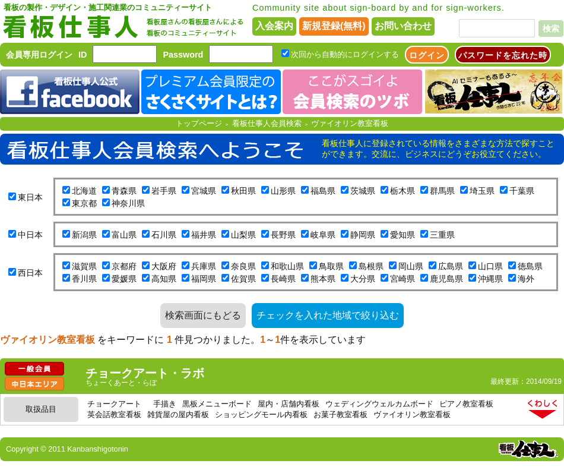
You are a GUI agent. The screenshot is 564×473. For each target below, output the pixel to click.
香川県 (84, 278)
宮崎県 (402, 278)
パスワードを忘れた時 (502, 55)
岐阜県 (322, 234)
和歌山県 (287, 266)
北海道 (84, 190)
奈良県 (243, 266)
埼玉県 (482, 190)
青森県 (124, 190)
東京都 (84, 203)
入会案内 (274, 26)
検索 (551, 28)
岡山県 (410, 266)
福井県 (203, 234)
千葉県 (521, 190)
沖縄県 (490, 278)
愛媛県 (124, 278)
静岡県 (362, 234)
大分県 (362, 278)
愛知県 (402, 234)
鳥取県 (331, 266)
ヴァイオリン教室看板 (349, 123)
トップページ (199, 123)
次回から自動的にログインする (345, 54)
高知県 (163, 278)
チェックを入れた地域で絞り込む (327, 315)
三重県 (442, 234)
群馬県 (442, 190)
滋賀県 (84, 266)
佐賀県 (243, 278)
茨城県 (362, 190)
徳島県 (530, 266)
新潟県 (84, 234)
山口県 (490, 266)
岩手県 (163, 190)
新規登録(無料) (334, 26)
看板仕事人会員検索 (267, 123)
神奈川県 (128, 203)
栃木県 (402, 190)
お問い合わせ (403, 26)
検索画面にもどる (203, 315)
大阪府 (163, 266)
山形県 (283, 190)
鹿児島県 (446, 278)
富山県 (124, 234)
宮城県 (203, 190)
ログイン (427, 55)
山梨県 (243, 234)
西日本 (30, 273)
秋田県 (243, 190)
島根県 (371, 266)
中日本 (30, 234)
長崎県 (283, 278)
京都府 (124, 266)
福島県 (322, 190)
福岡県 (203, 278)
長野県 (283, 234)
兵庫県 (203, 266)
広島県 (450, 266)
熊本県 (322, 278)
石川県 (163, 234)
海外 (526, 278)
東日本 (30, 197)
